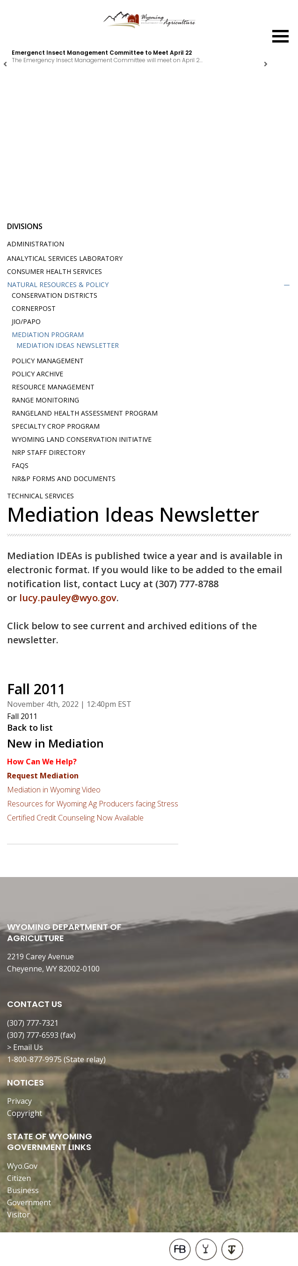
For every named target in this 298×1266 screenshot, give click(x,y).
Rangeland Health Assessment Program (85, 413)
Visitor (18, 1214)
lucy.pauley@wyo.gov (67, 597)
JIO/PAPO (26, 321)
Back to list (30, 727)
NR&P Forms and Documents (64, 478)
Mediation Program (48, 334)
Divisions (25, 226)
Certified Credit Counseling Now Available (75, 818)
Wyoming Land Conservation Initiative (82, 439)
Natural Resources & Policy (58, 284)
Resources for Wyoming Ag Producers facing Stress (92, 803)
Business (23, 1190)
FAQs (20, 465)
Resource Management (53, 386)
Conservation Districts (54, 295)
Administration (35, 243)
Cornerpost (34, 308)
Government (29, 1202)
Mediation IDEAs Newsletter (67, 345)
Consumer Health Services (54, 271)
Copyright (24, 1113)
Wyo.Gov (22, 1166)
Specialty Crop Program (56, 426)
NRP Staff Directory (48, 452)
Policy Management (48, 360)
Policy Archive (37, 373)
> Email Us (25, 1047)
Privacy (19, 1101)
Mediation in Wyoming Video (54, 789)
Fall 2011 (22, 716)
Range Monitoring (45, 400)
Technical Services (40, 495)
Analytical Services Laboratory (65, 258)
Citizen (19, 1178)
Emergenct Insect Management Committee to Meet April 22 (102, 53)
